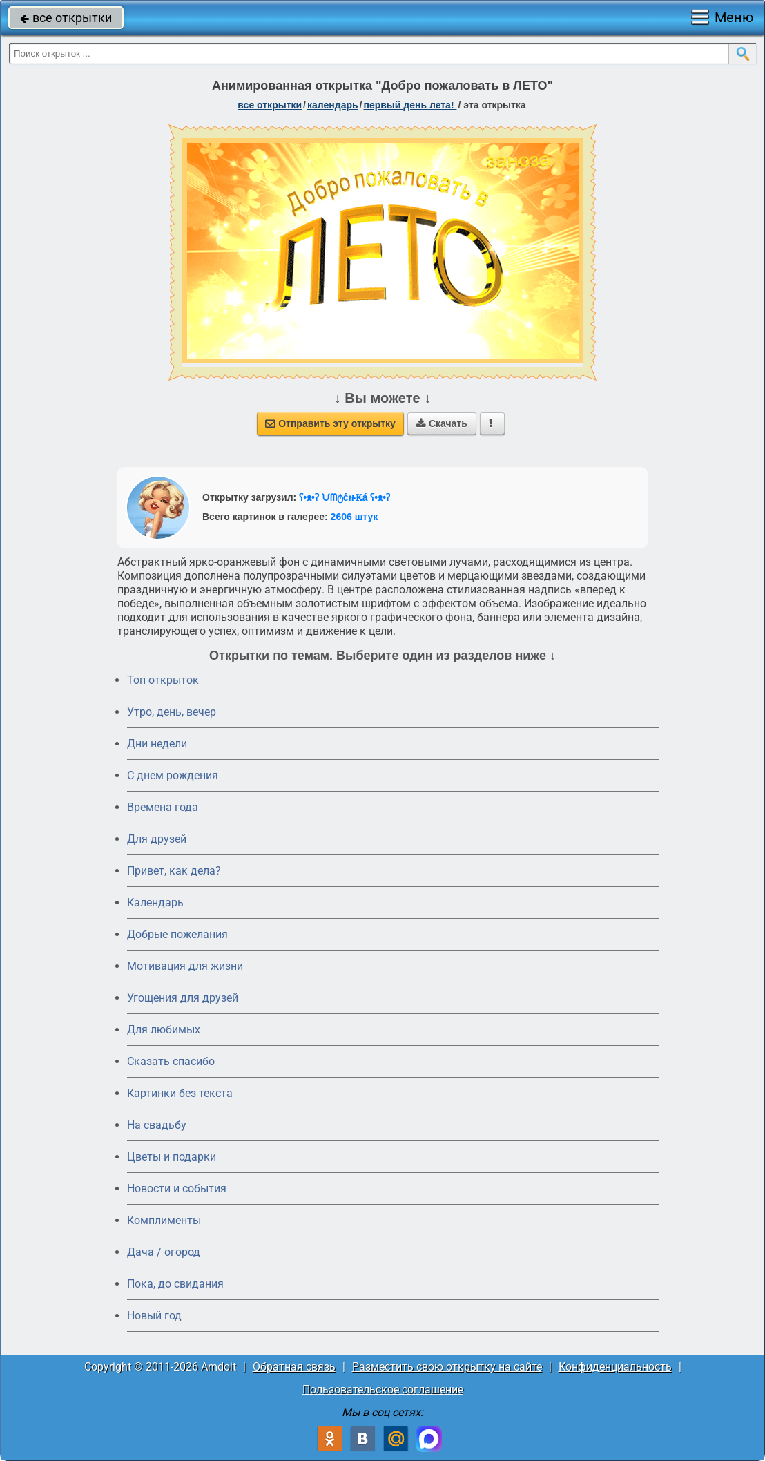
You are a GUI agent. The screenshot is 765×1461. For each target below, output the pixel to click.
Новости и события (176, 1188)
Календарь (332, 105)
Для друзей (156, 839)
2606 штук (354, 516)
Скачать (441, 423)
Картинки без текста (180, 1093)
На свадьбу (156, 1124)
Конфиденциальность (615, 1366)
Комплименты (164, 1220)
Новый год (154, 1315)
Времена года (162, 807)
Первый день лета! (409, 105)
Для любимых (163, 1029)
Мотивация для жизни (185, 966)
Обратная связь (294, 1366)
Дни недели (157, 743)
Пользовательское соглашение (382, 1389)
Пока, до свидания (175, 1283)
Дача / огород (163, 1252)
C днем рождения (172, 775)
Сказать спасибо (171, 1061)
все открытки (66, 17)
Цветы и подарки (171, 1156)
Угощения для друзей (182, 997)
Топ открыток (163, 680)
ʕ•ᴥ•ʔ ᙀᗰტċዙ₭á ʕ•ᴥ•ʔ (344, 497)
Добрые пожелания (177, 934)
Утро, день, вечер (171, 711)
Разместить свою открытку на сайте (447, 1366)
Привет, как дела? (174, 870)
